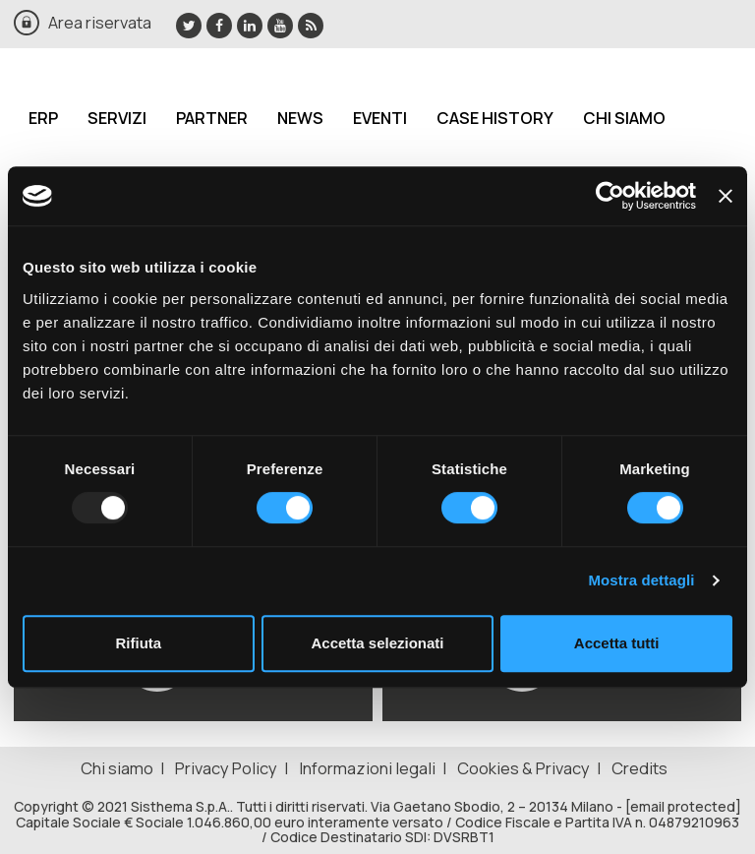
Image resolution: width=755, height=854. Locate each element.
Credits (639, 768)
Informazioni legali (367, 768)
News (300, 117)
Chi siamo (624, 117)
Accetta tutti (617, 643)
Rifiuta (138, 643)
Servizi (116, 117)
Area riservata (99, 22)
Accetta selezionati (377, 643)
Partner (212, 117)
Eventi (380, 117)
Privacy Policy (226, 768)
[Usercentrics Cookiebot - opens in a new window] (610, 196)
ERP (43, 117)
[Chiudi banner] (725, 196)
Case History (494, 117)
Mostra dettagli (641, 580)
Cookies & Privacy (523, 768)
